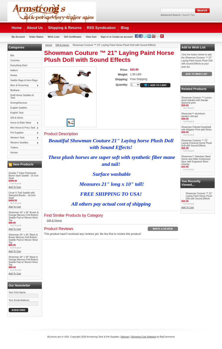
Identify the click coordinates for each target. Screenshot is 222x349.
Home (48, 45)
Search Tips (188, 15)
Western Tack (24, 137)
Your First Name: (17, 292)
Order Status (36, 36)
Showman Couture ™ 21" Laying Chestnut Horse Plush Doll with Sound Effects (196, 143)
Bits (12, 55)
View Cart (91, 36)
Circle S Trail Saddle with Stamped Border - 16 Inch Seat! (22, 195)
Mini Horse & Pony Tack (24, 127)
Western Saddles (24, 142)
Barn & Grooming (24, 85)
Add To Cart (15, 187)
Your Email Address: (19, 300)
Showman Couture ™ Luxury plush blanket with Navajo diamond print (196, 100)
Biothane (15, 90)
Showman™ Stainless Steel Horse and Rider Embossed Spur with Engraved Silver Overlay (196, 160)
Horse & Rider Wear (24, 122)
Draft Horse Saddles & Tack (22, 96)
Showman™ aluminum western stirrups (193, 114)
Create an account (122, 36)
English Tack (17, 112)
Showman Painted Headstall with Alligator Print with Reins (196, 128)
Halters (14, 70)
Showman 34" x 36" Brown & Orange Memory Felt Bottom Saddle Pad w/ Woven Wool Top (24, 216)
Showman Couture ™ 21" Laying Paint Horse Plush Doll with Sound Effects (199, 196)
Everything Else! (19, 65)
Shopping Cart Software (143, 336)
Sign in (105, 36)
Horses (14, 152)
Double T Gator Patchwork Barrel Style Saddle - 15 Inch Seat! (24, 175)
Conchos (15, 60)
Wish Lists (54, 36)
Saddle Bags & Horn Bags (24, 80)
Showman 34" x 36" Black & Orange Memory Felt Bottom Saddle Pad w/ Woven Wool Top (23, 261)
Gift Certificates (72, 36)
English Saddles (18, 107)
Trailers (14, 147)
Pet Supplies (24, 132)
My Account (18, 36)
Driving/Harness (18, 102)
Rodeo (13, 75)
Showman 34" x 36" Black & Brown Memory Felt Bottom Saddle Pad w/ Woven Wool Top (23, 238)
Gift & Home (16, 117)
